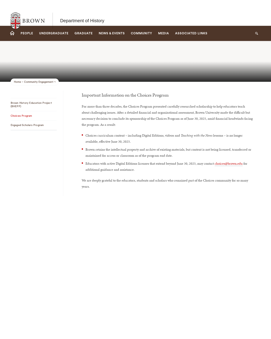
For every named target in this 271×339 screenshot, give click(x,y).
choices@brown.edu (229, 163)
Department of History (82, 12)
